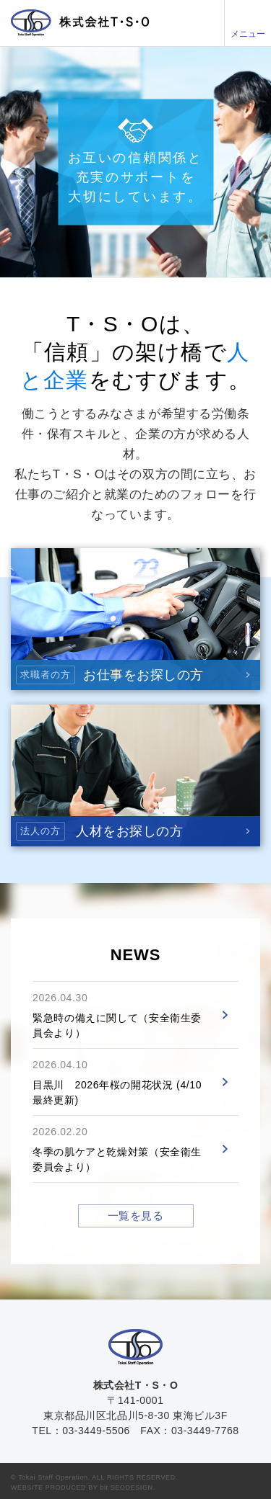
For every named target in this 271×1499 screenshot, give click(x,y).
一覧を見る (136, 1215)
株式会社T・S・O (80, 22)
